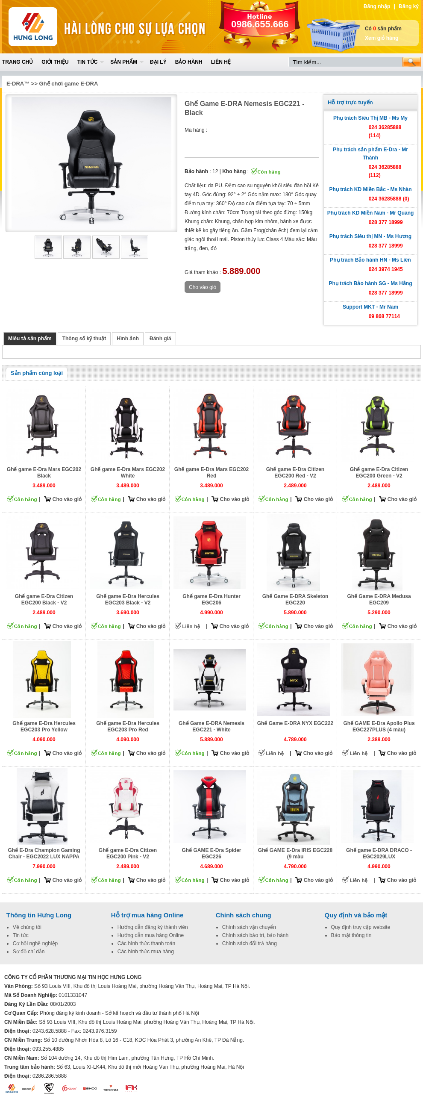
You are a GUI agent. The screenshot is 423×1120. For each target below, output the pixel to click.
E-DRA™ (17, 83)
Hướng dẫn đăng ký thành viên (153, 927)
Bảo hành (189, 62)
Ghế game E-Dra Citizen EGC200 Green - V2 (379, 472)
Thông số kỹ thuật (84, 339)
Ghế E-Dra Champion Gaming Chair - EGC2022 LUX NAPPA (44, 853)
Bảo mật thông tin (351, 935)
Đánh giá (160, 339)
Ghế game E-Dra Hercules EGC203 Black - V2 (127, 599)
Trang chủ (17, 62)
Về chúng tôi (27, 927)
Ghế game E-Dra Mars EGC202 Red (211, 472)
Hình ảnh (128, 339)
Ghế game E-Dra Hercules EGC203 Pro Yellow (44, 726)
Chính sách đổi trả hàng (249, 943)
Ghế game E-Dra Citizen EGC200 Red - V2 (295, 472)
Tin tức (87, 62)
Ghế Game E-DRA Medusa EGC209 (379, 599)
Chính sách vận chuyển (249, 927)
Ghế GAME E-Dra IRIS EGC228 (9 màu (295, 853)
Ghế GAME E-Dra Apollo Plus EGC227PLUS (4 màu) (378, 726)
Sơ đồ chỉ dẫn (29, 952)
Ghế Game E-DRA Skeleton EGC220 (295, 599)
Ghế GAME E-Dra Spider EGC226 (211, 853)
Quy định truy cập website (361, 927)
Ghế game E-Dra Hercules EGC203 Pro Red (127, 726)
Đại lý (158, 62)
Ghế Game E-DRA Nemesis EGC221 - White (211, 726)
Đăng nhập (377, 6)
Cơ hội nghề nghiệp (35, 943)
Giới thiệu (54, 62)
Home (65, 26)
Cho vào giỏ (67, 499)
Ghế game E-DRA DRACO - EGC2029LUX (379, 853)
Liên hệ (221, 62)
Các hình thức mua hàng (146, 952)
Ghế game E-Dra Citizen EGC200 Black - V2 (44, 599)
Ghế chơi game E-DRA (68, 83)
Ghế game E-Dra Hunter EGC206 (211, 599)
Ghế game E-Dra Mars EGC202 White (128, 472)
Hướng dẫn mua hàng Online (151, 935)
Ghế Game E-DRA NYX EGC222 (295, 723)
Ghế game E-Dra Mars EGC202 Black (44, 472)
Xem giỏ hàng (381, 38)
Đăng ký (409, 6)
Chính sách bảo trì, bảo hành (255, 935)
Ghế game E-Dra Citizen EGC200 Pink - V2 (128, 853)
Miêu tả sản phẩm (30, 339)
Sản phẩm (123, 62)
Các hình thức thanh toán (146, 943)
